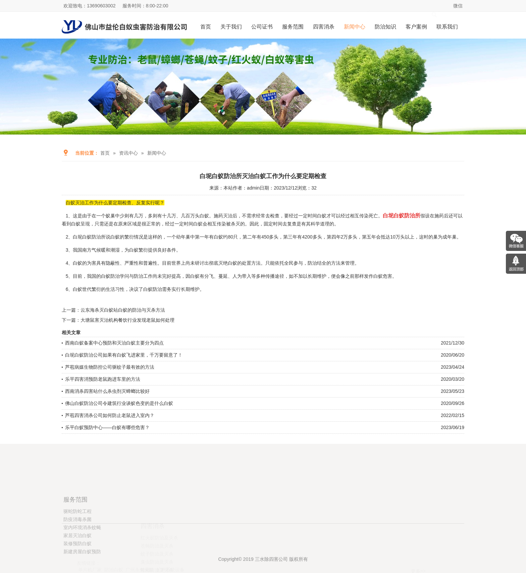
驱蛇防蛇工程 (77, 536)
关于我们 (231, 27)
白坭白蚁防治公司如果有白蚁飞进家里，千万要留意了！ (123, 355)
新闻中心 (354, 27)
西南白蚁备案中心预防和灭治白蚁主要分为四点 (114, 343)
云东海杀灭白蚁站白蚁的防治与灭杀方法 (123, 310)
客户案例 (416, 27)
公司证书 (262, 27)
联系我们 (447, 27)
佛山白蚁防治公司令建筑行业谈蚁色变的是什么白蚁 (119, 403)
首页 (205, 27)
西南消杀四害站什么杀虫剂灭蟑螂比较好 (107, 391)
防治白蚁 (113, 556)
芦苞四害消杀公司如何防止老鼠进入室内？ (109, 415)
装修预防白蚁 (77, 568)
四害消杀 (323, 27)
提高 (176, 276)
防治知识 (385, 27)
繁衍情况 (133, 237)
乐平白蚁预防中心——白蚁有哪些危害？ (107, 427)
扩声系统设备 (170, 556)
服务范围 (293, 27)
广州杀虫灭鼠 (139, 556)
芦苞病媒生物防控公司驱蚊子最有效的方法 (109, 367)
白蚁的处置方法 (244, 263)
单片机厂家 (90, 556)
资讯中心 (128, 153)
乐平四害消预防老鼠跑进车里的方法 (102, 379)
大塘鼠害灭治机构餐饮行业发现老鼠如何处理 (127, 320)
